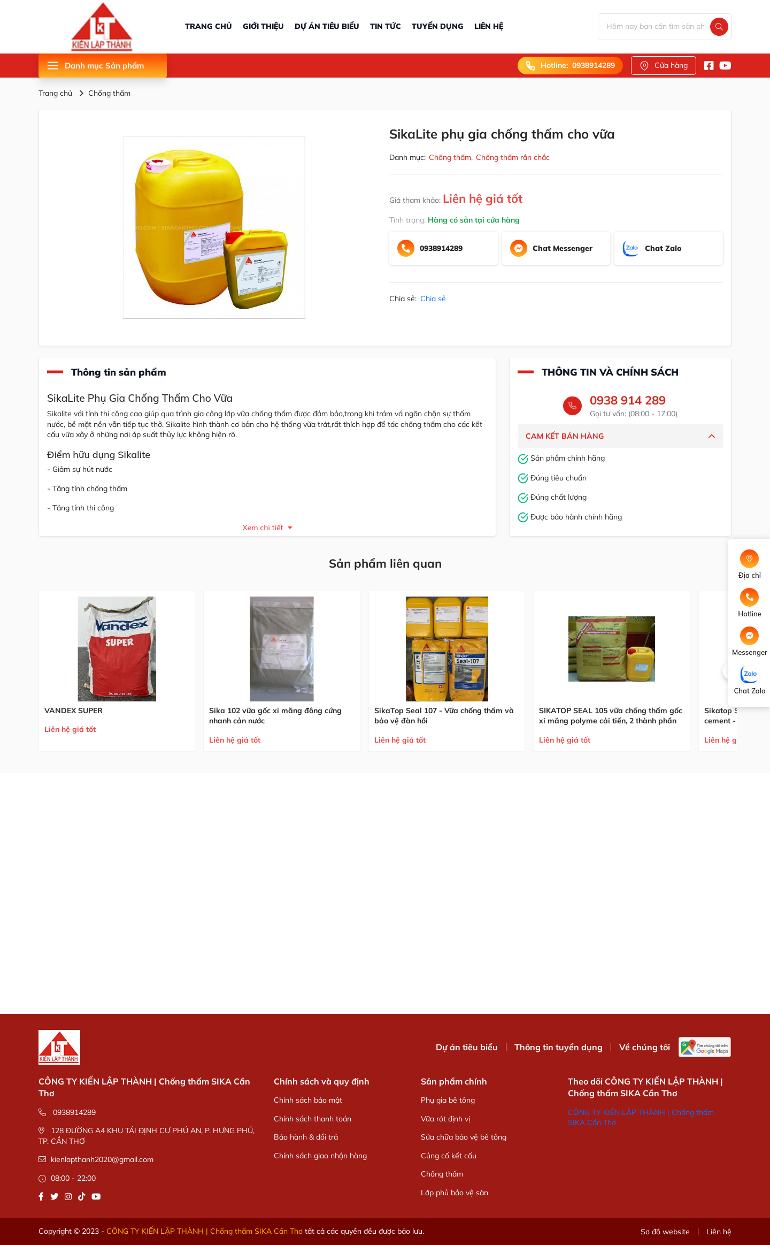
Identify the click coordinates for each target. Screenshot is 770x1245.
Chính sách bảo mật (308, 1100)
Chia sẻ (433, 298)
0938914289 (67, 1112)
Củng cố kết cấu (448, 1155)
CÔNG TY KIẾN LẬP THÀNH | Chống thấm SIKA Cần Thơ (204, 1231)
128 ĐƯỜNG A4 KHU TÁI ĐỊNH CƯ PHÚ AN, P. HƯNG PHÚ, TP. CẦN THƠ (146, 1136)
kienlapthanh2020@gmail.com (95, 1159)
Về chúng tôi (644, 1047)
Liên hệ (719, 1231)
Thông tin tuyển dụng (558, 1047)
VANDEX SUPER (73, 710)
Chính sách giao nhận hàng (320, 1155)
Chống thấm (109, 93)
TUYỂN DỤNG (438, 26)
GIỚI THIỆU (263, 26)
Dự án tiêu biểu (467, 1047)
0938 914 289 (628, 400)
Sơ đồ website (665, 1231)
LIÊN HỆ (488, 26)
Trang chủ (55, 93)
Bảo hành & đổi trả (306, 1137)
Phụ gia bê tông (448, 1100)
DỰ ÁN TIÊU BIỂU (327, 26)
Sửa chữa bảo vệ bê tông (463, 1137)
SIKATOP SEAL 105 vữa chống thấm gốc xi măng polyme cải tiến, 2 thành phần (610, 716)
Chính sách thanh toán (312, 1119)
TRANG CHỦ (208, 26)
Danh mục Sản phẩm (95, 65)
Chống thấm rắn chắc (513, 157)
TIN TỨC (385, 26)
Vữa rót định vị (445, 1119)
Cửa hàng (664, 65)
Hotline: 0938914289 (570, 65)
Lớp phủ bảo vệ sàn (454, 1192)
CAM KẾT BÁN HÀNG (620, 436)
